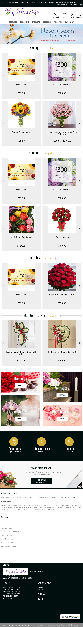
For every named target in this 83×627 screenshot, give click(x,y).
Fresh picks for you (41, 470)
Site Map (75, 625)
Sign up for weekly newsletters (41, 481)
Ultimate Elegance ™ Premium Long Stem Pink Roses (62, 133)
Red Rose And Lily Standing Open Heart (62, 352)
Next (80, 75)
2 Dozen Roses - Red (62, 237)
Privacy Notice (50, 625)
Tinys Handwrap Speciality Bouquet (62, 294)
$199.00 (62, 303)
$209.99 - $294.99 (61, 140)
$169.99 (62, 245)
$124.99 (21, 245)
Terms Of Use (39, 625)
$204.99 (21, 360)
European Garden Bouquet (21, 132)
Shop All (47, 48)
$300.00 (62, 93)
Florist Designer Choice (61, 84)
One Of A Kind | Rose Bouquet (21, 237)
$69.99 (21, 93)
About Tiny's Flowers (9, 493)
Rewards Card (21, 84)
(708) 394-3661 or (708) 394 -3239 (16, 2)
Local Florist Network (63, 625)
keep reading (70, 497)
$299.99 (62, 360)
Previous (3, 75)
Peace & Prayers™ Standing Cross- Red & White (21, 353)
